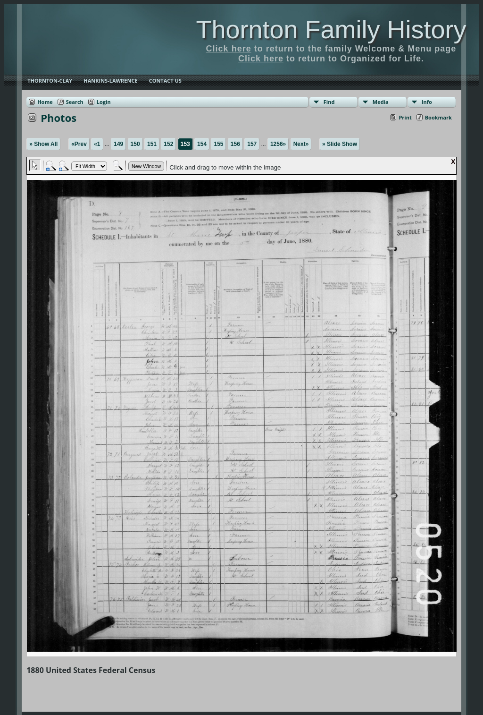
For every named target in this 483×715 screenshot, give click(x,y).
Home (45, 101)
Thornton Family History (331, 29)
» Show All (43, 144)
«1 (97, 144)
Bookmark (438, 117)
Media (381, 101)
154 (202, 144)
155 (218, 144)
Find (329, 101)
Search (74, 101)
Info (427, 101)
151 (152, 144)
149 (118, 144)
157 (252, 144)
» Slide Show (339, 144)
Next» (301, 144)
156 (235, 144)
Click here (228, 48)
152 (168, 144)
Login (104, 101)
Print (405, 117)
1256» (278, 144)
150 (135, 144)
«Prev (79, 144)
